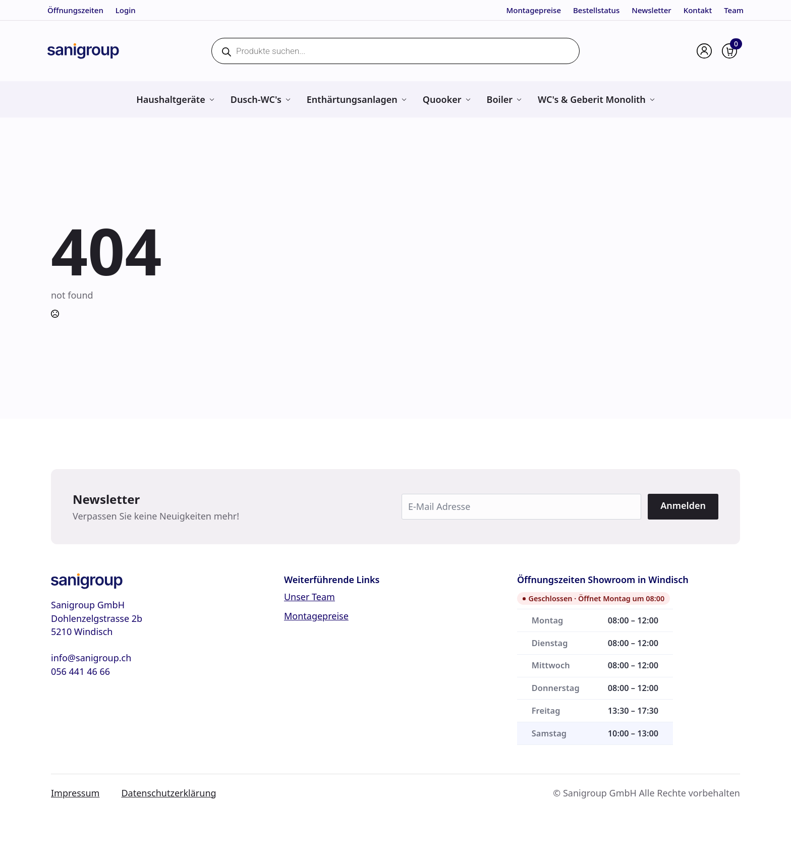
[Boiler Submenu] (519, 99)
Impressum (75, 793)
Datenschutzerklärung (168, 793)
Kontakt (698, 10)
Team (734, 10)
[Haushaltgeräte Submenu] (211, 99)
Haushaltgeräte (170, 99)
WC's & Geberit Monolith (592, 99)
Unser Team (309, 597)
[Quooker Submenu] (468, 99)
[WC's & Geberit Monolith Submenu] (652, 99)
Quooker (442, 99)
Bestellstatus (596, 10)
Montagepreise (533, 10)
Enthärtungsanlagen (352, 99)
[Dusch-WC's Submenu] (287, 99)
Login (126, 10)
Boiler (500, 99)
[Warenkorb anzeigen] (729, 51)
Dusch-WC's (256, 99)
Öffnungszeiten (75, 10)
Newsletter (651, 10)
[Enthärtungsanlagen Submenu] (404, 99)
